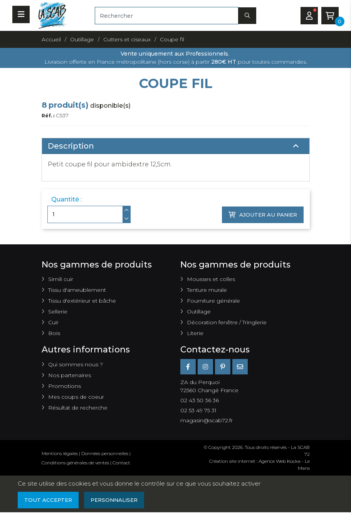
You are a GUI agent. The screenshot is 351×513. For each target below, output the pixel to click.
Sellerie (57, 311)
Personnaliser (117, 500)
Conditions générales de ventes (75, 463)
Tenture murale (207, 289)
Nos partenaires (69, 375)
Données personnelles (104, 453)
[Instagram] (205, 366)
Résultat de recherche (77, 407)
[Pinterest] (222, 366)
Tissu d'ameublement (77, 289)
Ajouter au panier (261, 214)
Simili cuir (60, 279)
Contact (121, 463)
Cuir (53, 322)
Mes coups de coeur (76, 396)
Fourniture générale (213, 300)
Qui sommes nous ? (75, 364)
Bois (54, 333)
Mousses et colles (211, 279)
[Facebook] (188, 366)
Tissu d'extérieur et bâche (82, 300)
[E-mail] (240, 366)
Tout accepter (49, 500)
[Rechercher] (166, 15)
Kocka (294, 461)
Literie (195, 333)
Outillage (199, 311)
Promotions (64, 386)
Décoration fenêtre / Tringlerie (227, 322)
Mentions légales (60, 453)
